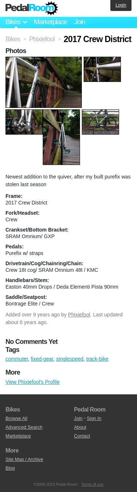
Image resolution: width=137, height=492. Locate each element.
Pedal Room (31, 8)
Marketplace (50, 22)
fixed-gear (42, 359)
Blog (10, 468)
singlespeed (70, 359)
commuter (16, 359)
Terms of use (92, 484)
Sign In (94, 418)
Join (79, 22)
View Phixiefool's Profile (32, 382)
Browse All (16, 418)
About (80, 427)
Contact (82, 436)
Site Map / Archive (24, 459)
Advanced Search (23, 427)
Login (120, 5)
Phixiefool (79, 315)
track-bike (97, 359)
